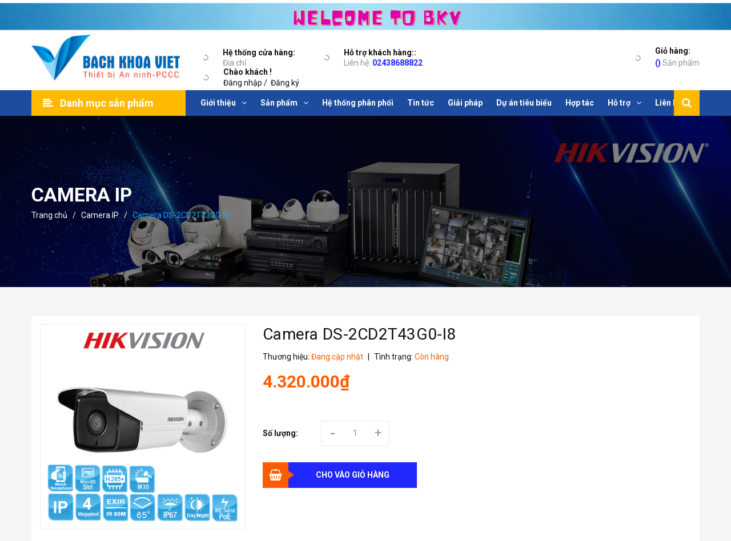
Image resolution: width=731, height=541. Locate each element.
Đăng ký (285, 82)
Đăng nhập (242, 82)
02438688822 (397, 62)
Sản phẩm (677, 56)
